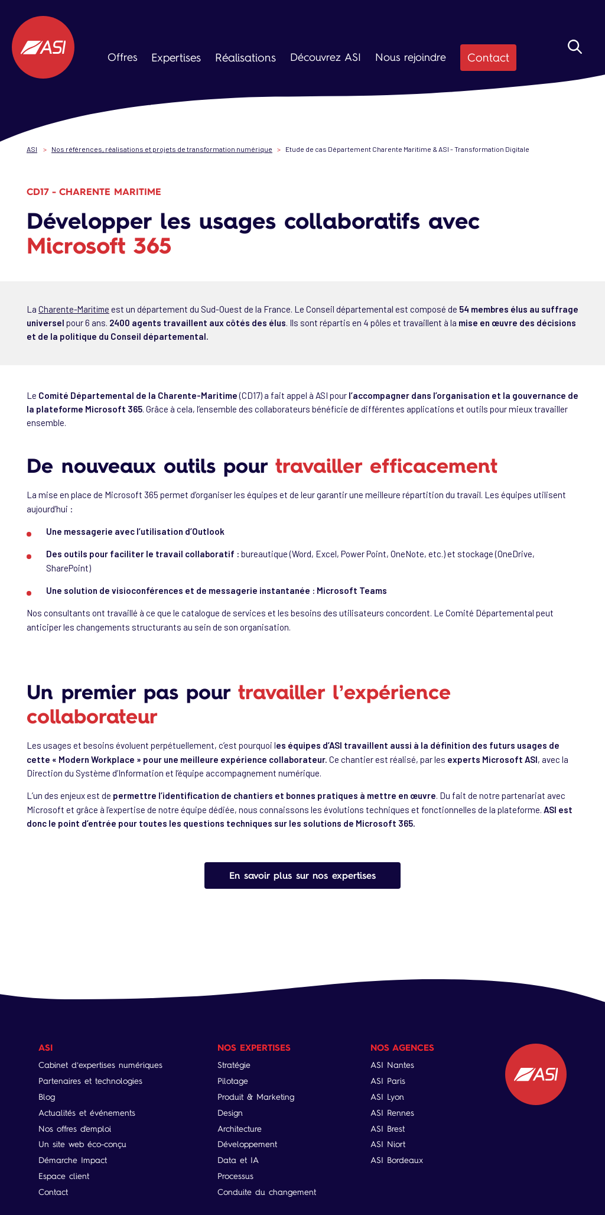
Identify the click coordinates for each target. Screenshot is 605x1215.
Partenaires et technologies (90, 1081)
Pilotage (232, 1081)
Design (230, 1112)
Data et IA (238, 1160)
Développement (247, 1144)
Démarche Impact (72, 1160)
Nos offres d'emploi (74, 1128)
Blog (46, 1096)
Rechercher (589, 60)
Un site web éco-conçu (82, 1144)
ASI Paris (388, 1081)
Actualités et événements (86, 1112)
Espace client (63, 1175)
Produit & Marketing (255, 1096)
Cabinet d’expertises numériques (100, 1065)
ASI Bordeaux (397, 1160)
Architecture (239, 1128)
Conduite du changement (266, 1191)
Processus (235, 1175)
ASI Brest (388, 1128)
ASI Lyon (388, 1096)
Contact (480, 57)
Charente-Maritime (75, 308)
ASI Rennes (393, 1112)
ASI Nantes (393, 1065)
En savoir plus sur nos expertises (302, 874)
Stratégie (234, 1065)
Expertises (175, 57)
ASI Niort (388, 1144)
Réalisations (241, 57)
